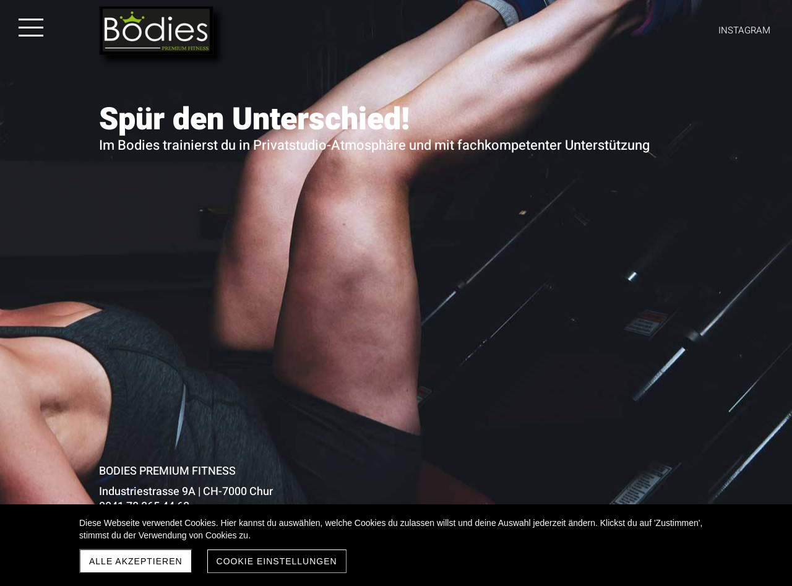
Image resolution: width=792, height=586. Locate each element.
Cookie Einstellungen (277, 561)
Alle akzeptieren (136, 561)
